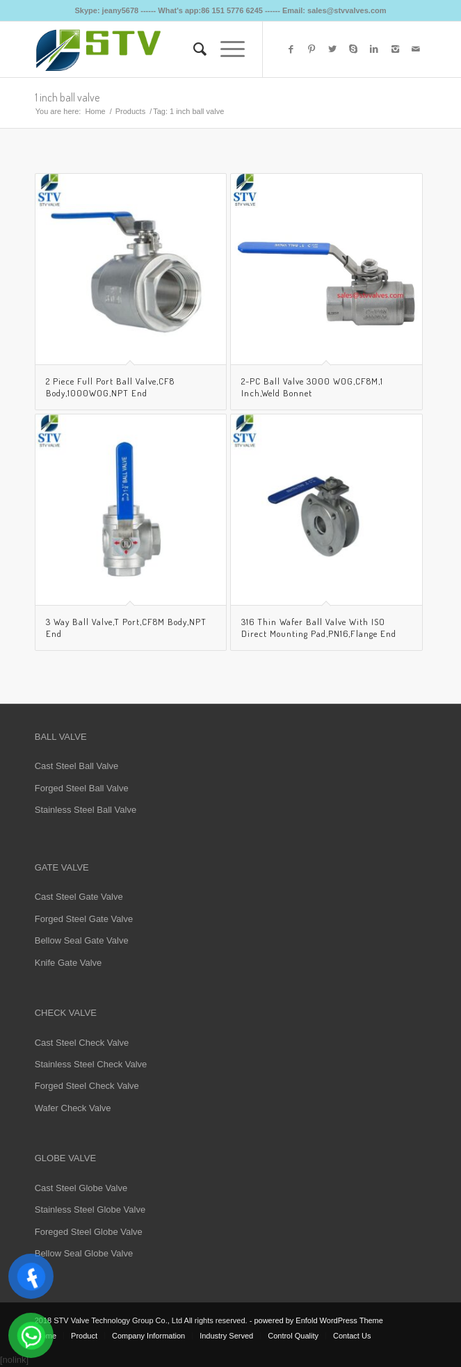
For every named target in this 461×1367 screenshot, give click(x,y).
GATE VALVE (62, 867)
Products (130, 111)
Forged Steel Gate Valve (84, 919)
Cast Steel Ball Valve (76, 766)
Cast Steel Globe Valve (81, 1188)
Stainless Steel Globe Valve (90, 1209)
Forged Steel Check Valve (87, 1086)
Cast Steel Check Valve (82, 1042)
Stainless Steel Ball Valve (85, 809)
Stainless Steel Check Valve (91, 1064)
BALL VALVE (61, 736)
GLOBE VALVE (65, 1158)
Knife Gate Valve (68, 962)
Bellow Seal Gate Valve (82, 940)
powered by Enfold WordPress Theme (318, 1320)
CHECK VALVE (66, 1013)
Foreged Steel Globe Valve (89, 1232)
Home (95, 111)
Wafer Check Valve (73, 1108)
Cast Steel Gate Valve (79, 896)
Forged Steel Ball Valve (82, 788)
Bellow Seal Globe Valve (84, 1253)
